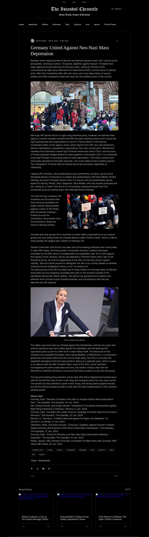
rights (111, 450)
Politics (45, 24)
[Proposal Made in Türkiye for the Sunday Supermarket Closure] (74, 503)
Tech (67, 24)
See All (127, 489)
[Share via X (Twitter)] (37, 468)
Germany (101, 450)
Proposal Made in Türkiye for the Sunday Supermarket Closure (74, 518)
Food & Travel (110, 24)
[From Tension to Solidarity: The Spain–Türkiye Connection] (113, 503)
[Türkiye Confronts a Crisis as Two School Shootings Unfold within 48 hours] (36, 503)
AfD (33, 454)
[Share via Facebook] (32, 468)
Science (77, 24)
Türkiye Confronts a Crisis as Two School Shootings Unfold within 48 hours (35, 518)
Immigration (70, 450)
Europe (50, 450)
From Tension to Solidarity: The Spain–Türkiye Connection (112, 518)
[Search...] (120, 9)
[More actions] (117, 40)
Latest (21, 24)
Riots (92, 450)
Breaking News (44, 460)
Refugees (83, 450)
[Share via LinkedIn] (43, 468)
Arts (87, 24)
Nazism (42, 454)
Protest (59, 450)
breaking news (37, 450)
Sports (97, 24)
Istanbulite (33, 24)
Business (57, 24)
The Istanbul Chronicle (74, 9)
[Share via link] (49, 468)
